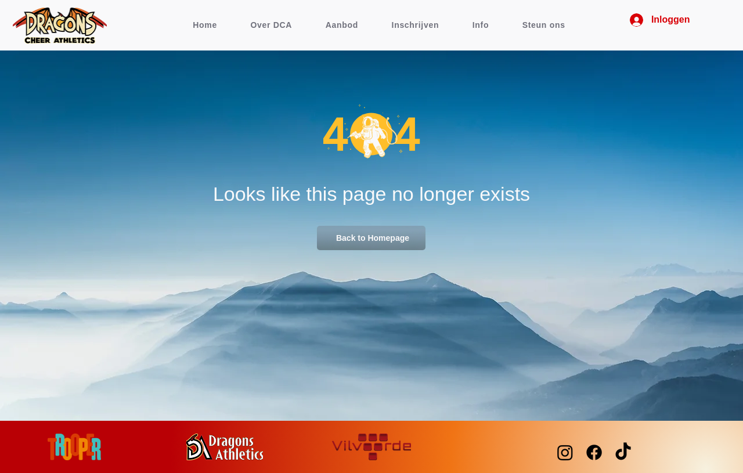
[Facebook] (594, 452)
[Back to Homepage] (371, 238)
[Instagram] (565, 452)
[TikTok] (623, 452)
